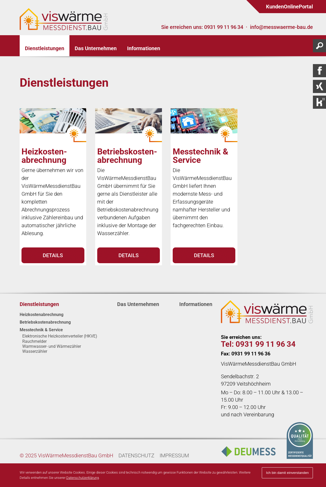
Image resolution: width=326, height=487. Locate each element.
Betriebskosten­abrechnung (45, 322)
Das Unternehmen (138, 304)
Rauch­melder (34, 341)
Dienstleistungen (39, 304)
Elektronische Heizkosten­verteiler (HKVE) (59, 336)
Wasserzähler (34, 351)
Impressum (174, 455)
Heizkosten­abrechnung (41, 314)
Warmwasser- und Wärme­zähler (51, 346)
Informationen (195, 304)
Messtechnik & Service (41, 329)
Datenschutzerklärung (82, 478)
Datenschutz (136, 455)
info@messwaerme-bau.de (281, 27)
